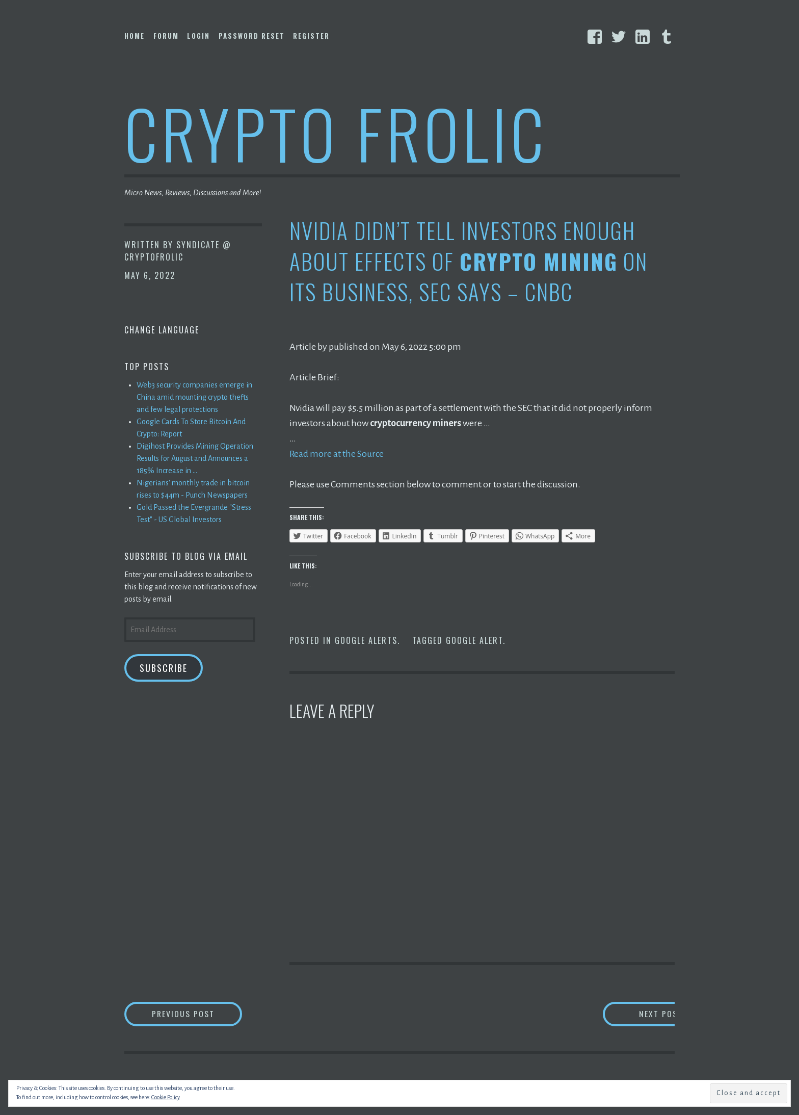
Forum (166, 36)
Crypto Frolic (336, 133)
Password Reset (252, 36)
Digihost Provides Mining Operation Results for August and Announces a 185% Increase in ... (195, 458)
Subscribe (164, 668)
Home (134, 36)
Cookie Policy (165, 1097)
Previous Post (199, 1013)
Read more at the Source (337, 454)
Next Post (634, 1013)
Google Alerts (366, 640)
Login (198, 36)
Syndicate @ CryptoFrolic (177, 251)
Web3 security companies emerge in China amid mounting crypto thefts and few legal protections (194, 397)
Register (311, 36)
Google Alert (474, 640)
